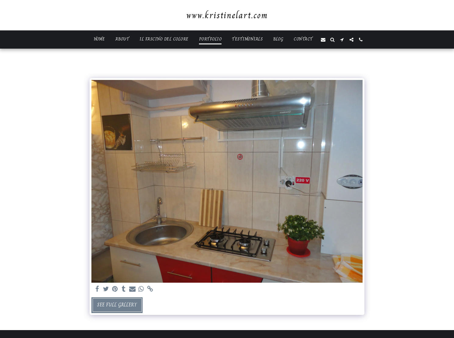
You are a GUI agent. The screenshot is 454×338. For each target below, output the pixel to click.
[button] (323, 39)
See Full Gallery (117, 305)
